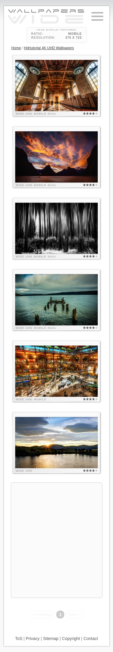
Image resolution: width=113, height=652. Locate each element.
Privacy (32, 638)
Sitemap (50, 638)
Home (16, 48)
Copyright (71, 638)
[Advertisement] (56, 539)
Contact (90, 638)
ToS (18, 638)
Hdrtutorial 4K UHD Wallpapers (49, 48)
